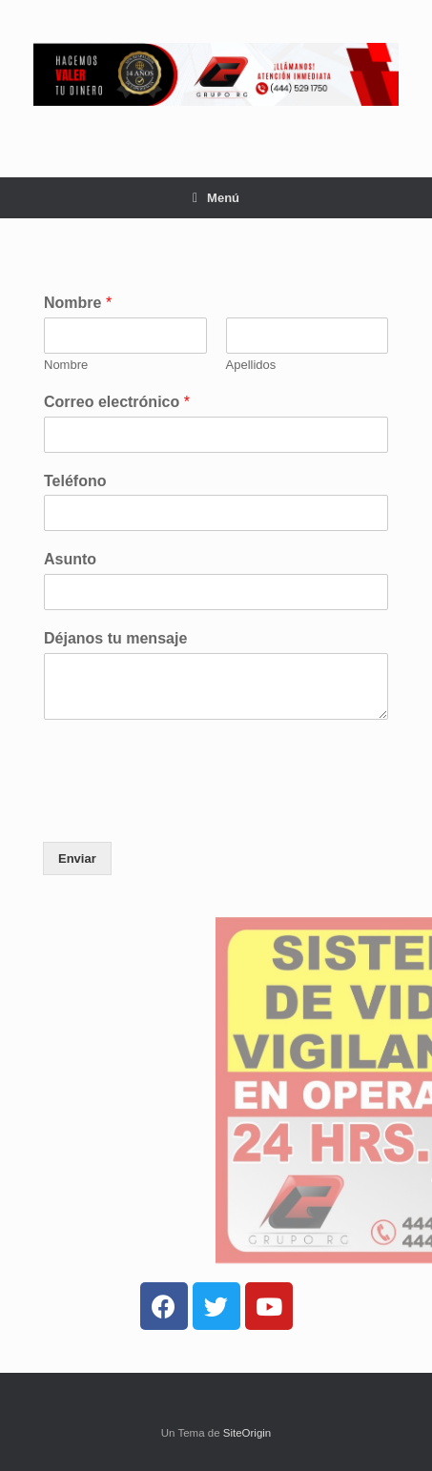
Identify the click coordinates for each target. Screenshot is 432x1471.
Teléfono (75, 481)
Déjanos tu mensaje (115, 638)
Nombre (78, 303)
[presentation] (188, 810)
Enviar (77, 858)
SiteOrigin (247, 1433)
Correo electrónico (117, 402)
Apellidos (251, 365)
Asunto (70, 559)
